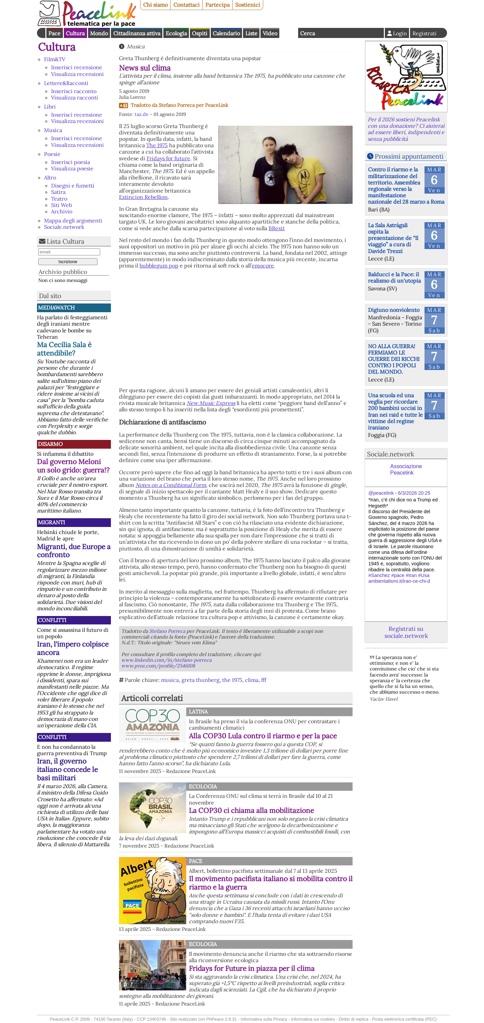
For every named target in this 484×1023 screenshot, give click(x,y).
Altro (50, 177)
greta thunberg (200, 680)
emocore (263, 265)
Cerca (307, 33)
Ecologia (176, 33)
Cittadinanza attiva (136, 33)
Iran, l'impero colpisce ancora (73, 648)
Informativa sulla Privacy (264, 1019)
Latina (198, 711)
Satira (58, 192)
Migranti (51, 522)
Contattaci (186, 4)
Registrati (424, 33)
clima (251, 680)
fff (263, 680)
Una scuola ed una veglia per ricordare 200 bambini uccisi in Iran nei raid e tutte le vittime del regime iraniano (395, 411)
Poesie (52, 154)
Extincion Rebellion (143, 197)
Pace (54, 33)
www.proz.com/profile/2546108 (158, 666)
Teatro (59, 198)
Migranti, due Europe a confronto (74, 551)
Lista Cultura (65, 241)
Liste (251, 33)
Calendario (226, 33)
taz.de (142, 114)
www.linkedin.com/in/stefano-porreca (166, 660)
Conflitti (52, 620)
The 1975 (157, 145)
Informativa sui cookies (313, 1019)
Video (270, 33)
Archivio (61, 211)
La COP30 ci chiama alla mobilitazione (251, 810)
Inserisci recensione (76, 67)
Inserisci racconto (73, 91)
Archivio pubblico (63, 272)
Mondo (99, 33)
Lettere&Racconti (66, 83)
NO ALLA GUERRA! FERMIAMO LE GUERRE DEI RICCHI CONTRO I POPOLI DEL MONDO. (393, 359)
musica (170, 680)
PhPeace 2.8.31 (221, 1019)
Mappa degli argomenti (73, 220)
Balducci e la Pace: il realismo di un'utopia (394, 277)
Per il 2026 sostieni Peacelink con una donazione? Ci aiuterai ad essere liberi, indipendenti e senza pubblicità (406, 129)
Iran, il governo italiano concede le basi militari (67, 769)
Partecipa (217, 4)
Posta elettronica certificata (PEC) (404, 1019)
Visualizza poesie (72, 168)
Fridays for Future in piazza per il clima (252, 968)
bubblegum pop (158, 265)
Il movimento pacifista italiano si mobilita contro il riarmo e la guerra (271, 883)
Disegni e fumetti (72, 185)
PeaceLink (216, 105)
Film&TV (54, 59)
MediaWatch (56, 307)
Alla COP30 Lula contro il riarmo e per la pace (263, 735)
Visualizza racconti (74, 97)
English (288, 33)
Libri (50, 106)
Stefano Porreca (177, 105)
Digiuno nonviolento (393, 309)
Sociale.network (64, 226)
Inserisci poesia (70, 162)
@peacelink (381, 493)
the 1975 (232, 680)
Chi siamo (155, 4)
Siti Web (61, 205)
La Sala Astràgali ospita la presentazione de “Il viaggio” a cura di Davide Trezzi (393, 238)
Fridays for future (168, 158)
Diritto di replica (353, 1019)
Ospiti (199, 33)
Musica (53, 130)
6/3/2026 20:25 (414, 493)
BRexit (277, 228)
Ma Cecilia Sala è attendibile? (64, 349)
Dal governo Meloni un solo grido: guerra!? (73, 466)
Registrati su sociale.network (406, 632)
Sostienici (247, 4)
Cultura (75, 33)
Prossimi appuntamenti (409, 156)
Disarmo (50, 444)
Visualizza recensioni (77, 74)
